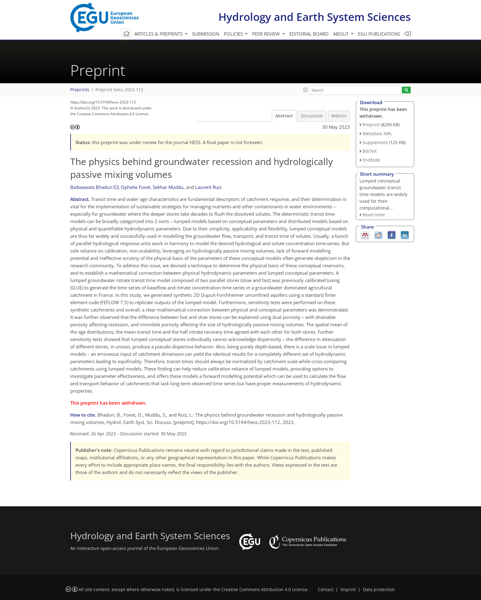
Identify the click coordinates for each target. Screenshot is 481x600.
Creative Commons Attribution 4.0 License (264, 589)
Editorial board (309, 34)
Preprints (79, 89)
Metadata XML (377, 133)
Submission (205, 34)
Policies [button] (234, 34)
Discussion (312, 116)
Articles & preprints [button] (159, 34)
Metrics (339, 116)
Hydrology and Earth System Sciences (314, 17)
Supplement (375, 142)
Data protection (379, 589)
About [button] (341, 34)
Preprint (371, 124)
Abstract (284, 116)
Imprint (348, 589)
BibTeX (370, 151)
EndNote (371, 160)
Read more (374, 215)
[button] (305, 89)
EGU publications (379, 34)
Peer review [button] (266, 34)
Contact (325, 589)
